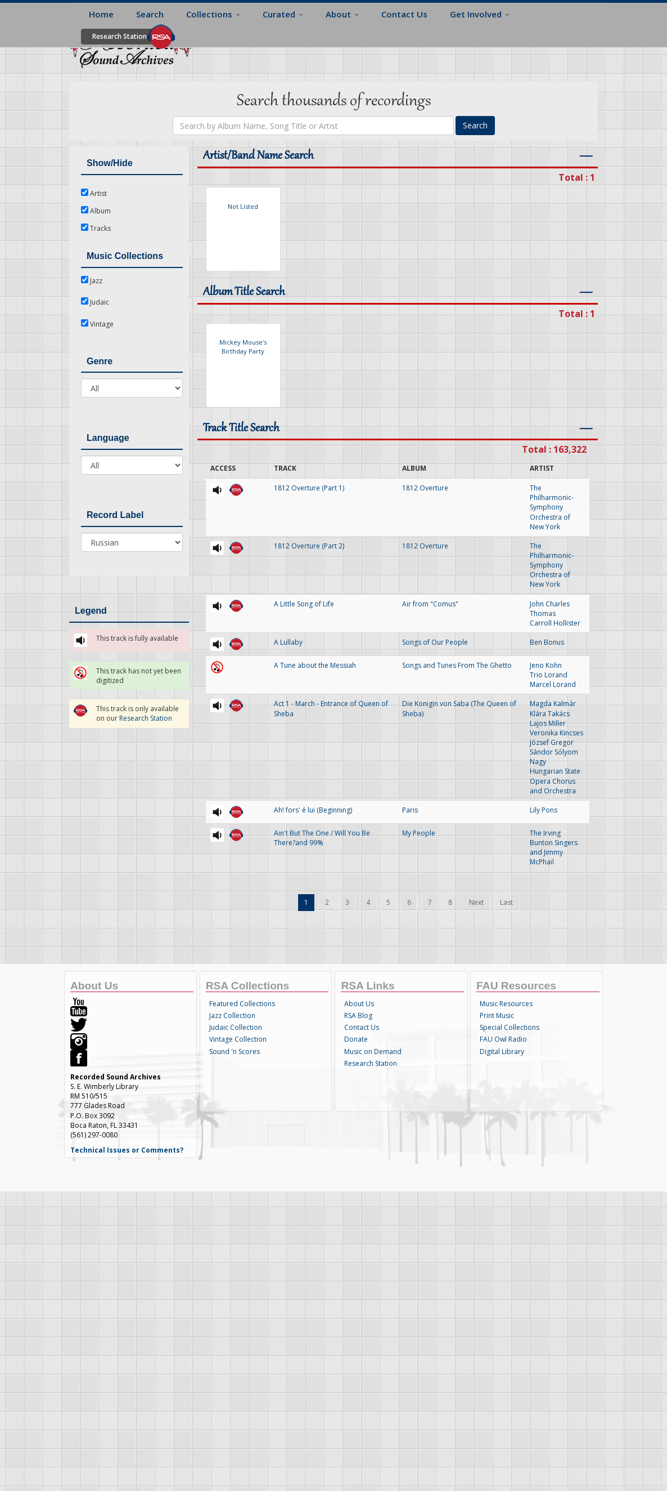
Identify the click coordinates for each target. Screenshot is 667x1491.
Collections (213, 14)
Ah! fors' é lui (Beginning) (313, 810)
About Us (359, 1003)
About (342, 14)
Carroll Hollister (555, 623)
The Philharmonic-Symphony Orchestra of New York (552, 507)
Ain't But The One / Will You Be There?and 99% (322, 837)
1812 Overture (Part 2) (309, 546)
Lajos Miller (548, 723)
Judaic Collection (235, 1027)
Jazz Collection (232, 1015)
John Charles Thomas (550, 608)
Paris (410, 810)
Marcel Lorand (553, 684)
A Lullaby (288, 642)
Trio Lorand (548, 675)
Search (150, 14)
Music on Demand (373, 1051)
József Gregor (552, 742)
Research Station (119, 36)
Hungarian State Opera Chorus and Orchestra (555, 780)
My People (418, 833)
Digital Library (502, 1051)
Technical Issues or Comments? (126, 1150)
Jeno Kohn (546, 665)
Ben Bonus (547, 642)
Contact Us (404, 14)
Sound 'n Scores (234, 1051)
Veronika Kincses (556, 733)
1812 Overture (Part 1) (309, 488)
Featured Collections (242, 1003)
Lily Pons (543, 810)
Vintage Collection (238, 1039)
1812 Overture (425, 488)
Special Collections (509, 1027)
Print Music (497, 1015)
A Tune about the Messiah (315, 665)
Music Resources (506, 1003)
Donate (356, 1039)
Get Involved (480, 14)
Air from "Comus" (430, 604)
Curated (283, 14)
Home (101, 14)
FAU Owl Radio (503, 1039)
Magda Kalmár (553, 703)
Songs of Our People (435, 642)
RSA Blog (358, 1015)
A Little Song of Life (304, 604)
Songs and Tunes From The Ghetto (457, 665)
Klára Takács (550, 713)
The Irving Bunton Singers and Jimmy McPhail (554, 847)
